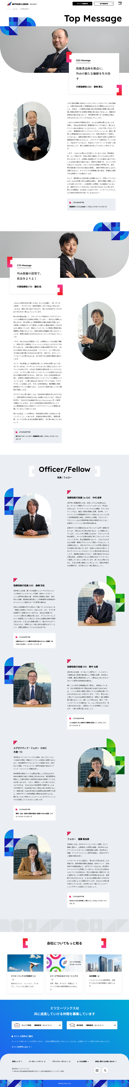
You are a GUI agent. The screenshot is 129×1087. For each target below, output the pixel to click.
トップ (8, 9)
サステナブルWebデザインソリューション (37, 400)
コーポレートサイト (37, 1061)
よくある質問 (82, 1061)
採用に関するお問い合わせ (105, 1061)
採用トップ (16, 1061)
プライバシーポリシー (61, 1061)
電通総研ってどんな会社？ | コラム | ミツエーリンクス (88, 207)
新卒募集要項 (104, 4)
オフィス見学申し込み (21, 1047)
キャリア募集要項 (82, 4)
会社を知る (15, 9)
